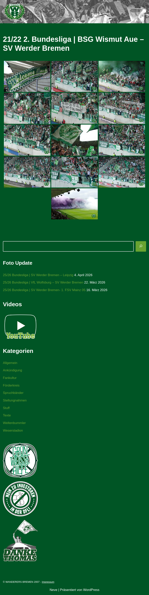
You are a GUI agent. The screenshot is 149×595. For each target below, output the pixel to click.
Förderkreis (11, 385)
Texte (7, 416)
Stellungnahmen (15, 401)
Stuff (6, 408)
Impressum (48, 582)
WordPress (91, 590)
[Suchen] (141, 246)
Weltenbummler (14, 423)
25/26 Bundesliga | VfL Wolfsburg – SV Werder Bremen (43, 282)
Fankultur (10, 378)
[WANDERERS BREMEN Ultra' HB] (14, 12)
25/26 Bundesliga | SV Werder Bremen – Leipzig (38, 275)
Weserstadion (13, 431)
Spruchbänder (13, 393)
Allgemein (10, 363)
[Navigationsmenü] (141, 11)
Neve (53, 590)
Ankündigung (12, 370)
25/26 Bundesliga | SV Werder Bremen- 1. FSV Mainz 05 (44, 290)
